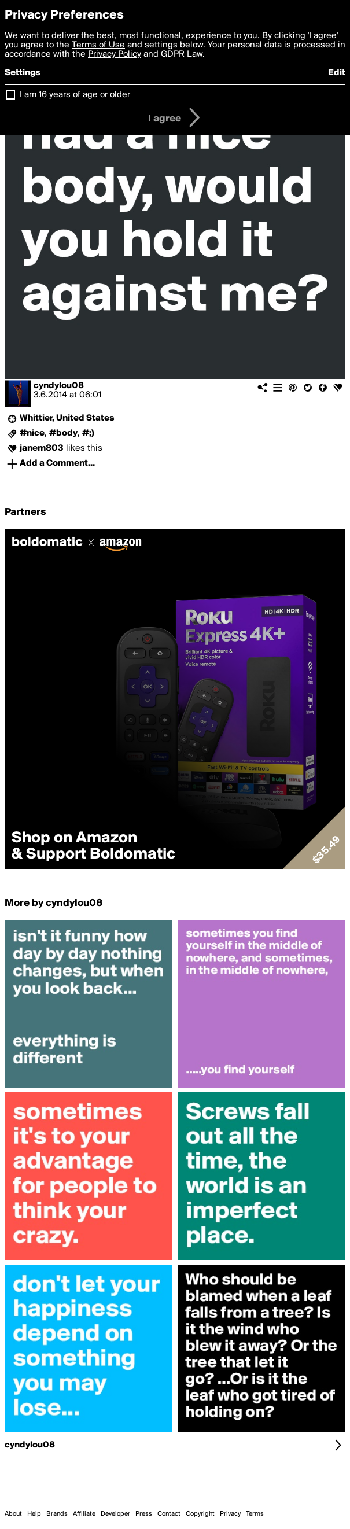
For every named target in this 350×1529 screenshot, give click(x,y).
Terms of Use (98, 45)
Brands (57, 1513)
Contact (168, 1513)
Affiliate (84, 1513)
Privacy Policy (114, 54)
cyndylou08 (59, 385)
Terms (255, 1513)
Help (34, 1513)
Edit (336, 73)
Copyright (200, 1513)
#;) (88, 433)
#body (63, 433)
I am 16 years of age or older (75, 95)
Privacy (230, 1513)
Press (143, 1513)
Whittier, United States (67, 418)
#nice (32, 433)
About (13, 1513)
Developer (115, 1513)
